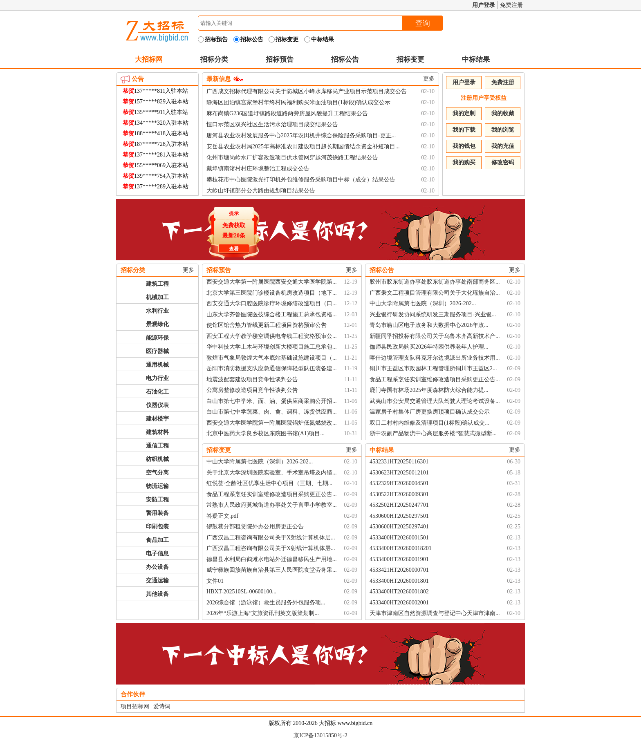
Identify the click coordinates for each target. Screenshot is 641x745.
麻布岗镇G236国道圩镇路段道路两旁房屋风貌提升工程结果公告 (287, 113)
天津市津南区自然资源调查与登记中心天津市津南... (435, 613)
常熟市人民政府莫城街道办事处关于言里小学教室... (271, 505)
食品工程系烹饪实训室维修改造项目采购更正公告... (435, 379)
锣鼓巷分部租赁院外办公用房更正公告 (255, 527)
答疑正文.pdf (222, 516)
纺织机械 (157, 459)
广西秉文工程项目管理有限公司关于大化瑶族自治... (435, 293)
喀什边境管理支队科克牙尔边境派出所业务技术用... (435, 358)
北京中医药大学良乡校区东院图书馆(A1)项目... (265, 433)
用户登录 (483, 5)
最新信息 (218, 79)
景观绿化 (157, 324)
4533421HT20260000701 (399, 570)
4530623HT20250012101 (399, 473)
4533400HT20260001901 (399, 559)
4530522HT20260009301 (399, 494)
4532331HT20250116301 (399, 462)
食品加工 (157, 540)
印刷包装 (157, 527)
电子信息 (157, 553)
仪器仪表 (157, 405)
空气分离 (157, 473)
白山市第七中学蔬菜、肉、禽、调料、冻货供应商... (271, 412)
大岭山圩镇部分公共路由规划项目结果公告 (260, 191)
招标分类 (214, 59)
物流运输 (157, 486)
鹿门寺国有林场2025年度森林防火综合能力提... (429, 390)
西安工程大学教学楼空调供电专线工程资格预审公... (271, 336)
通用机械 (157, 365)
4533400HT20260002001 (399, 603)
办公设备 (157, 567)
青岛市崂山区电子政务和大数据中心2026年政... (429, 325)
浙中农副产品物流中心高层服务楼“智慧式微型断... (433, 433)
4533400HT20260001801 (399, 581)
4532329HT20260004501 (399, 483)
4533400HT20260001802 (399, 591)
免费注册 (511, 5)
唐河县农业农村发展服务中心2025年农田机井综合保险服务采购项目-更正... (301, 135)
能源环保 (157, 338)
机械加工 (157, 297)
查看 (233, 248)
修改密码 (502, 162)
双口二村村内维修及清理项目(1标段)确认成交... (429, 423)
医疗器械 (157, 351)
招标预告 (280, 59)
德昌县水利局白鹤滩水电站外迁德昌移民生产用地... (271, 559)
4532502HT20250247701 (399, 505)
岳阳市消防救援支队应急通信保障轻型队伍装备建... (271, 368)
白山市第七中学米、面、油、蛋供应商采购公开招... (271, 401)
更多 (429, 79)
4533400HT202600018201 (401, 548)
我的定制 (464, 113)
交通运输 (157, 580)
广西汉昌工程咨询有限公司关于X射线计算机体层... (270, 538)
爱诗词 (161, 706)
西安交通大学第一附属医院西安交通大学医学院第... (271, 282)
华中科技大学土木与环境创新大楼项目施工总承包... (271, 347)
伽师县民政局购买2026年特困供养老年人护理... (429, 347)
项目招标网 (135, 706)
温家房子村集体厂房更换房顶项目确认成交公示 (430, 412)
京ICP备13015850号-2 (320, 735)
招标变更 (410, 59)
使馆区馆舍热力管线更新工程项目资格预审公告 (266, 325)
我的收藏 (502, 113)
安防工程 (157, 500)
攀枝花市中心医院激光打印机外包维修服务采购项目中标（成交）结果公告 (300, 180)
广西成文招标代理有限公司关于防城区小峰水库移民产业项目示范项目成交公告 (306, 91)
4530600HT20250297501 (399, 516)
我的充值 (502, 146)
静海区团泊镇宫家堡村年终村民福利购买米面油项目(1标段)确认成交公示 (298, 102)
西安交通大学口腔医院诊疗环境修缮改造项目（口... (271, 303)
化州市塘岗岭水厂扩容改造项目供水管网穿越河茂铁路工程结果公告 (292, 157)
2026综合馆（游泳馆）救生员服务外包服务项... (265, 603)
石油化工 (157, 392)
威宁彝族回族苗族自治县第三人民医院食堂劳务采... (271, 570)
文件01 (215, 581)
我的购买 (464, 162)
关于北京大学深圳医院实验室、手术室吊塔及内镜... (271, 473)
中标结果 (476, 59)
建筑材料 (157, 432)
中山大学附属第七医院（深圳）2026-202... (423, 303)
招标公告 (345, 59)
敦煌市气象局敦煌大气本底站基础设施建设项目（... (271, 358)
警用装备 (157, 513)
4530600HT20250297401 (399, 527)
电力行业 (157, 378)
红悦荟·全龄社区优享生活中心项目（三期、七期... (269, 483)
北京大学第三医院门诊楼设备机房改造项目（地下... (271, 293)
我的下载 (464, 130)
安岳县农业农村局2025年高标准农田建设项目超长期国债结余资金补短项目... (303, 146)
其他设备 (157, 594)
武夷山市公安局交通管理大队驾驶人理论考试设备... (435, 401)
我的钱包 (464, 146)
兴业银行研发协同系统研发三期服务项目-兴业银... (433, 314)
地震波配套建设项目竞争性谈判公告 (252, 379)
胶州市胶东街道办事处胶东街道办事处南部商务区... (435, 282)
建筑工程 (157, 284)
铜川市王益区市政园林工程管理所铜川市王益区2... (433, 368)
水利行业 (157, 311)
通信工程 (157, 446)
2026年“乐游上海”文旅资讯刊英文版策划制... (262, 613)
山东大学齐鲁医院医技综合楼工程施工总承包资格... (271, 314)
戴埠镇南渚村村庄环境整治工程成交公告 (257, 169)
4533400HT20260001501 (399, 538)
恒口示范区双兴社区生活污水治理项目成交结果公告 (272, 124)
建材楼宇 (157, 419)
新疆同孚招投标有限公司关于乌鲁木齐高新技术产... (435, 336)
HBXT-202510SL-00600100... (241, 591)
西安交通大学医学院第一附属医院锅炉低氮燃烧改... (271, 423)
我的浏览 (502, 130)
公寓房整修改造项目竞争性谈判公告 (252, 390)
